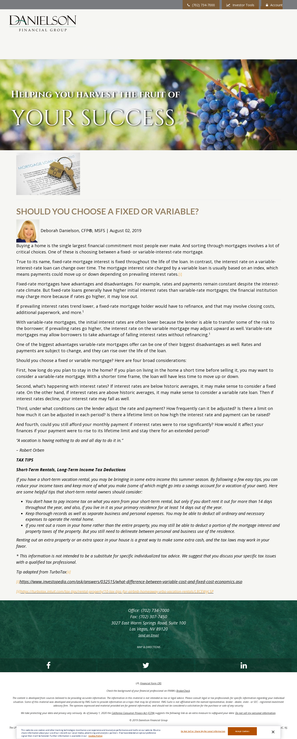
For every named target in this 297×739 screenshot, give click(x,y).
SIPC (220, 719)
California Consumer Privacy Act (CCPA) (133, 694)
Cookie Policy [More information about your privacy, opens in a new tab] (95, 737)
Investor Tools (240, 5)
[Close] (273, 733)
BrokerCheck (183, 671)
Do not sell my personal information (255, 694)
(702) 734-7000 (201, 5)
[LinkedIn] (120, 646)
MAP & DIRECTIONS (148, 628)
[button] (137, 24)
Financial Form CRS (150, 664)
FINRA (214, 719)
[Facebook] (23, 646)
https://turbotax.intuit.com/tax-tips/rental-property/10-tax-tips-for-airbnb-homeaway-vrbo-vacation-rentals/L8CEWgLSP (130, 572)
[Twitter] (71, 646)
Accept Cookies (242, 733)
